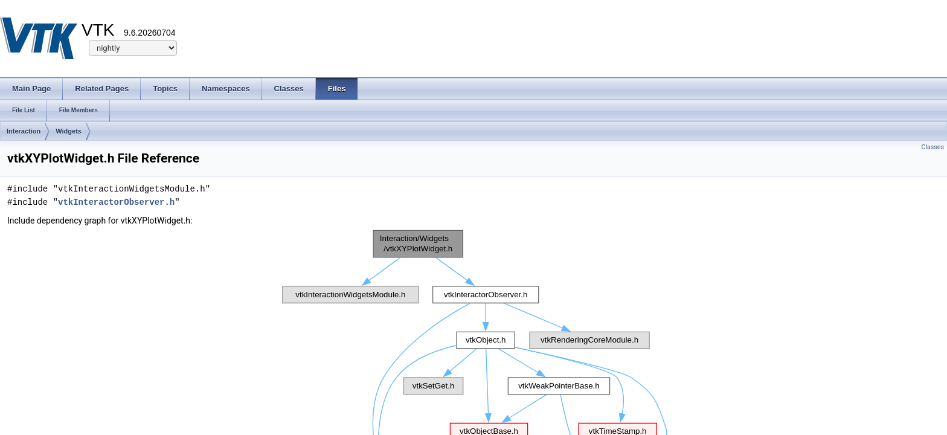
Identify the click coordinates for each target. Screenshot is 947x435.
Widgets (69, 131)
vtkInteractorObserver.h (116, 202)
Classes (933, 147)
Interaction (23, 131)
